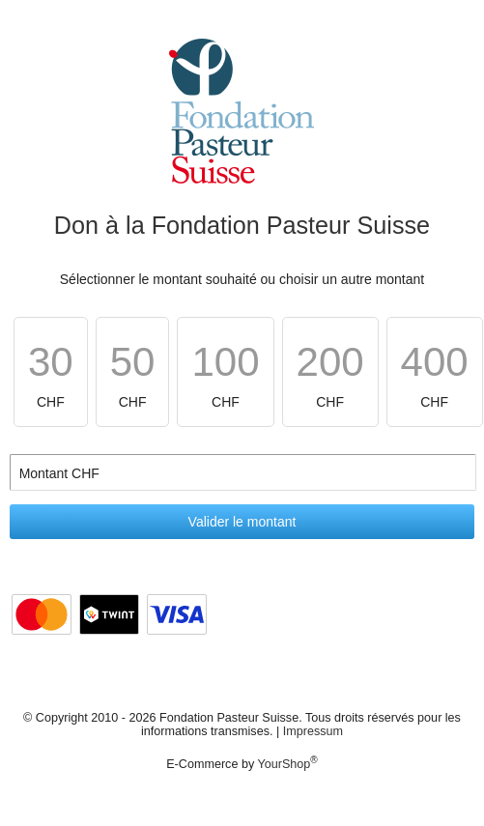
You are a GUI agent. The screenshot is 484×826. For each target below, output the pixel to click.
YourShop (283, 764)
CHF (50, 374)
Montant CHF (59, 473)
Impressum (313, 731)
